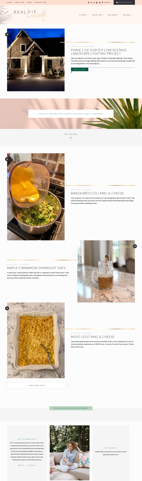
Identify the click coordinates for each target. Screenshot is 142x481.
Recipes (87, 189)
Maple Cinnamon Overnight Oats (36, 268)
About (21, 465)
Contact (32, 465)
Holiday (128, 15)
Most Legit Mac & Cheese (93, 337)
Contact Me (40, 2)
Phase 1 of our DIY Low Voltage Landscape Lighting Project (99, 51)
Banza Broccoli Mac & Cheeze (97, 193)
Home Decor (89, 46)
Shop (29, 2)
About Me (19, 2)
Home (9, 2)
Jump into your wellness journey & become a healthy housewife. (70, 113)
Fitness (84, 15)
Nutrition (98, 15)
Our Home (113, 15)
